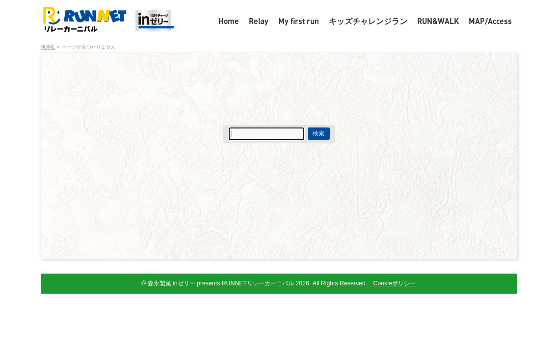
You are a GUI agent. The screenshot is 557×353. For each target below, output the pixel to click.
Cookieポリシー (394, 283)
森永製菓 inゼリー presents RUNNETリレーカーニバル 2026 (228, 283)
